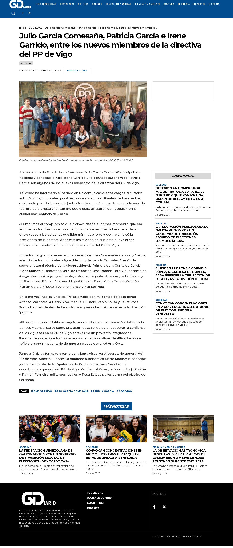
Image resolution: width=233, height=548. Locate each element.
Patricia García (102, 391)
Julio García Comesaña (71, 391)
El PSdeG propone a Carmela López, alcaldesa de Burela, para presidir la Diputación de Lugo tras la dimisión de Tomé (182, 275)
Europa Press (77, 70)
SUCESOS (161, 185)
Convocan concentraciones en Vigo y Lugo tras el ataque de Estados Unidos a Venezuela (182, 311)
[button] (13, 13)
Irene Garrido (41, 391)
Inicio (22, 27)
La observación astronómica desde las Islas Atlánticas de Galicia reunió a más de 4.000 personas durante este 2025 (179, 458)
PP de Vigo (124, 391)
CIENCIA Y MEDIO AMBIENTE (169, 449)
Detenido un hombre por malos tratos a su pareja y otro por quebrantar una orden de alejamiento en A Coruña (179, 196)
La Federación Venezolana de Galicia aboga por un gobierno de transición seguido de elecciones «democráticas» (182, 235)
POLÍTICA (161, 266)
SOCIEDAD (36, 27)
